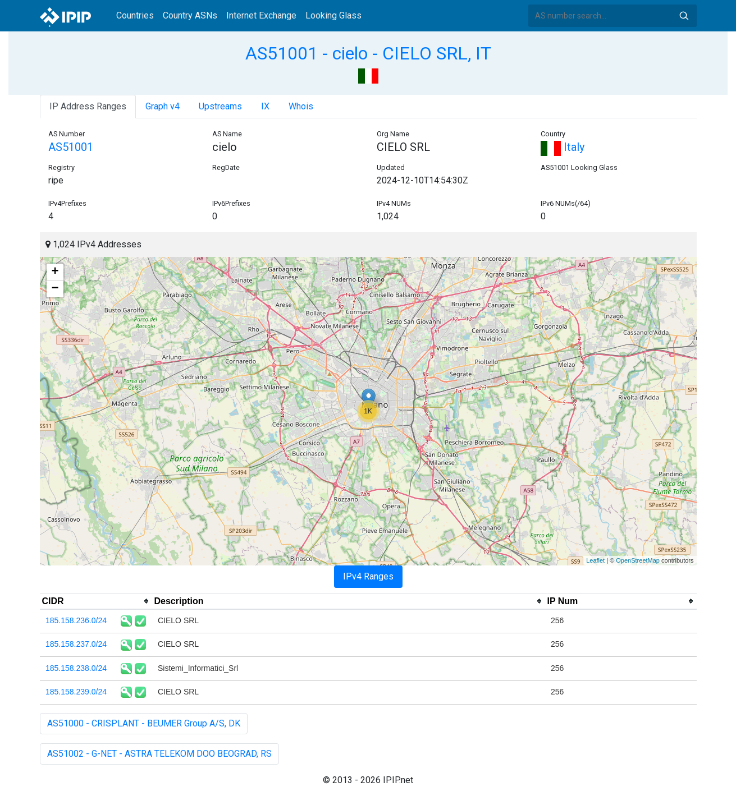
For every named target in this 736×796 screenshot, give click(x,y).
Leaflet (595, 560)
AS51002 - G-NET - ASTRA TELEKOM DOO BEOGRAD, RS (159, 753)
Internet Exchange (261, 15)
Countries (135, 15)
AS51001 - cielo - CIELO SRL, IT (368, 53)
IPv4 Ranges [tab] (368, 576)
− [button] (54, 288)
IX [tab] (265, 106)
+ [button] (54, 272)
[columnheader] (96, 601)
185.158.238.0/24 (76, 668)
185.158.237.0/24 (76, 643)
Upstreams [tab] (220, 106)
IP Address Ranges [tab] (87, 106)
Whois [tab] (301, 106)
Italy (562, 147)
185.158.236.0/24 (76, 620)
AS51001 (70, 147)
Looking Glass (333, 15)
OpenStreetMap (638, 560)
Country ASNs (190, 15)
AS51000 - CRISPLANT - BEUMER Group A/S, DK (143, 723)
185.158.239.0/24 (76, 691)
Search (684, 16)
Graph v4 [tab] (162, 106)
